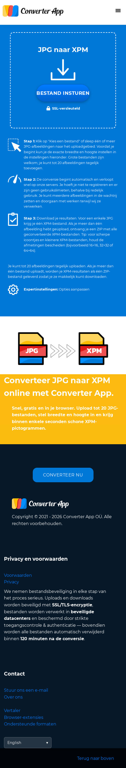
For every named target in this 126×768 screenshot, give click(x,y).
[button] (13, 289)
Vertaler (12, 710)
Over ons (13, 697)
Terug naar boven (95, 758)
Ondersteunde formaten (30, 724)
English (14, 742)
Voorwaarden (18, 575)
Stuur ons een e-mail (26, 690)
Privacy (11, 581)
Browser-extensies (23, 717)
